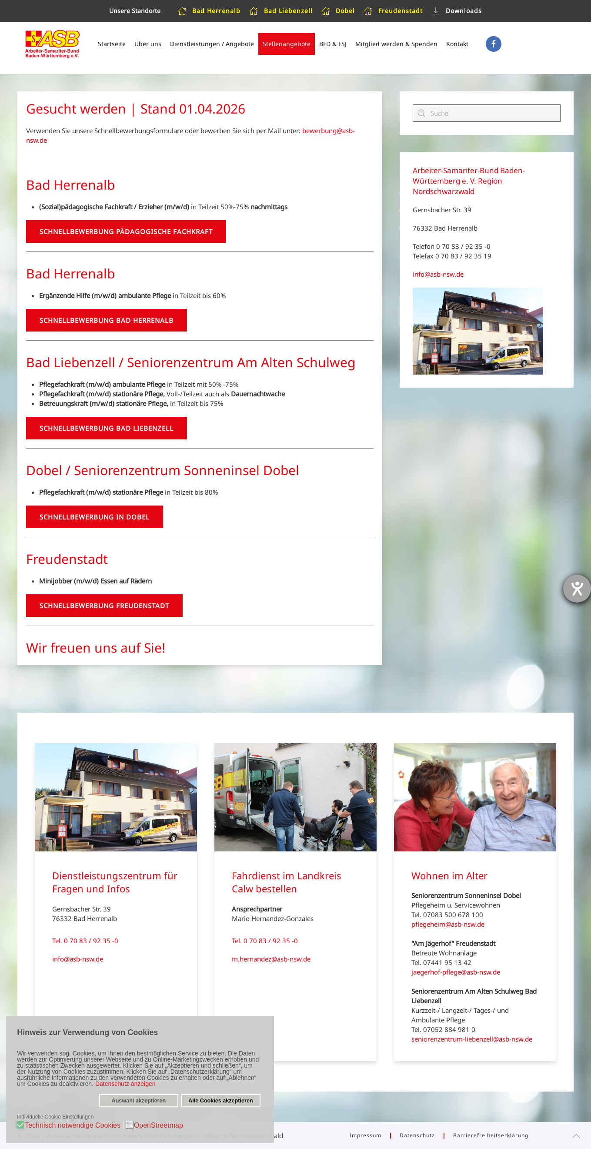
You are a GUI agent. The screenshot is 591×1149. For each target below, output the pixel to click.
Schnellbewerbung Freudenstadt (104, 605)
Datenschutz (417, 1135)
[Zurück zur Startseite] (52, 44)
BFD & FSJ (333, 44)
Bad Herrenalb (209, 11)
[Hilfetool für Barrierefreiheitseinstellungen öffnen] (577, 589)
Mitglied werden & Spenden (396, 44)
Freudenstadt (393, 11)
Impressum (365, 1135)
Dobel (338, 11)
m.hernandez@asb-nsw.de (271, 959)
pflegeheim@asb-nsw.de (447, 924)
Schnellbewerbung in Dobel (95, 517)
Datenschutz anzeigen (125, 1083)
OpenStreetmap (158, 1125)
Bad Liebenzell (281, 11)
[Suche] (487, 113)
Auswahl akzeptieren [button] (139, 1101)
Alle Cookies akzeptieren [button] (220, 1101)
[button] (576, 1136)
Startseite (112, 44)
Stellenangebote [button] (287, 44)
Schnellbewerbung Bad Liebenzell (107, 428)
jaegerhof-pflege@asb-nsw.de (455, 972)
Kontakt (457, 44)
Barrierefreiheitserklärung (490, 1135)
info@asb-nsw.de (438, 274)
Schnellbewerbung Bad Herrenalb (107, 320)
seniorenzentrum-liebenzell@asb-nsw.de (471, 1039)
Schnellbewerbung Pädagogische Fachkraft (126, 231)
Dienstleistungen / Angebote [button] (212, 44)
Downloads (456, 11)
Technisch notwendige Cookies (72, 1125)
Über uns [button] (147, 44)
